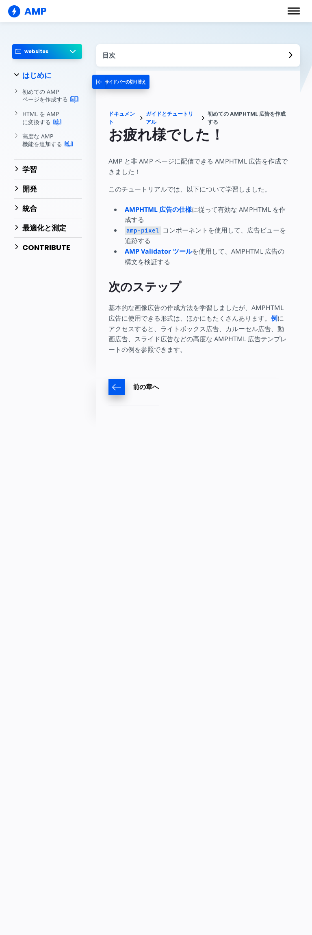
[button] (294, 11)
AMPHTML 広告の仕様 (158, 209)
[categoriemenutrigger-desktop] (125, 82)
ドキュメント (121, 118)
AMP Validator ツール (158, 251)
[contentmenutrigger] (198, 55)
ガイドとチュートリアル (169, 118)
